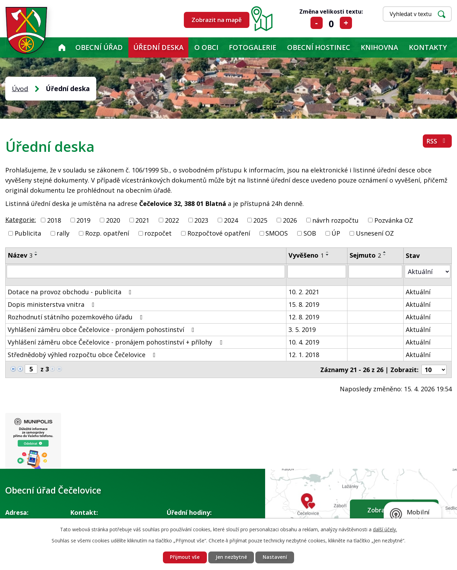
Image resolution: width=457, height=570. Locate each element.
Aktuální (418, 292)
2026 (290, 220)
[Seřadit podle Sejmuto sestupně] (385, 254)
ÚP (335, 233)
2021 (142, 220)
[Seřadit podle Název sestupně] (36, 254)
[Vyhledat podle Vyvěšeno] (316, 271)
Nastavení (275, 557)
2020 (113, 220)
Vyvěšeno (306, 255)
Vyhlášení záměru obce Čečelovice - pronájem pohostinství (102, 329)
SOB (310, 233)
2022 (172, 220)
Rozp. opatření (107, 233)
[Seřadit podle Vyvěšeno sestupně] (327, 254)
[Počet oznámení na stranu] (434, 369)
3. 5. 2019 (302, 329)
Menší (316, 23)
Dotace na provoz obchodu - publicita (71, 292)
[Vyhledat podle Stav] (427, 271)
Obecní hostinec (318, 47)
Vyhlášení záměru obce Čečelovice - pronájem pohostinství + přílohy (116, 342)
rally (63, 233)
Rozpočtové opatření (218, 233)
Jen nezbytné (231, 557)
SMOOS (276, 233)
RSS (437, 141)
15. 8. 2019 (304, 304)
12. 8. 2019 (304, 317)
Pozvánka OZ (393, 220)
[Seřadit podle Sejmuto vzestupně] (385, 252)
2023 (201, 220)
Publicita (28, 233)
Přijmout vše (184, 557)
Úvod (61, 47)
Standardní (331, 23)
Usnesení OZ (375, 233)
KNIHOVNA (379, 47)
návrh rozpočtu (335, 220)
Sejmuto (365, 255)
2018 (54, 220)
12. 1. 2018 (304, 354)
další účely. (385, 529)
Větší (346, 23)
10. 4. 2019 (304, 342)
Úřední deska (158, 47)
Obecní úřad (99, 47)
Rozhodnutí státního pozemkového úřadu (76, 317)
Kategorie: (20, 219)
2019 (83, 220)
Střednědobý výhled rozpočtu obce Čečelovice (83, 354)
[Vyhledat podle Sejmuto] (375, 271)
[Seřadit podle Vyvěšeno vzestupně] (327, 252)
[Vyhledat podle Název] (146, 271)
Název (20, 255)
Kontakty (428, 47)
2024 (231, 220)
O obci (206, 47)
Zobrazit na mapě (217, 20)
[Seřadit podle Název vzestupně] (36, 252)
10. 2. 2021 (304, 292)
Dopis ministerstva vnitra (52, 304)
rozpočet (158, 233)
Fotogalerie (252, 47)
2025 (260, 220)
